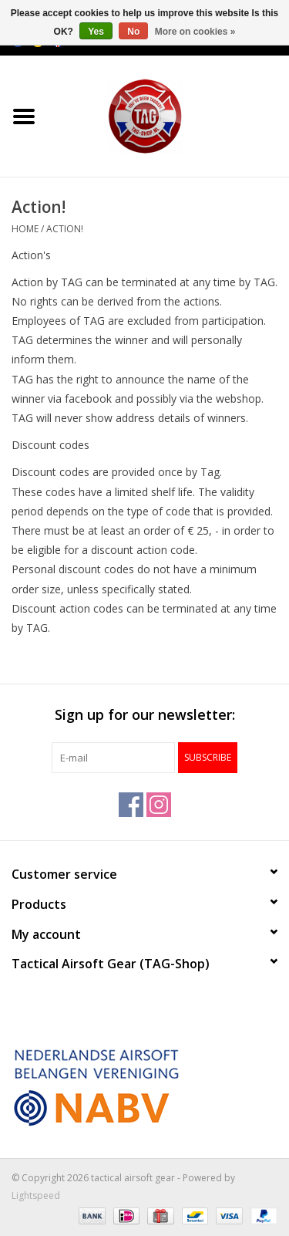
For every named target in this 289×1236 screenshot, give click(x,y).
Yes (96, 31)
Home (25, 228)
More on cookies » (195, 31)
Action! (64, 228)
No (133, 31)
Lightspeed (36, 1195)
